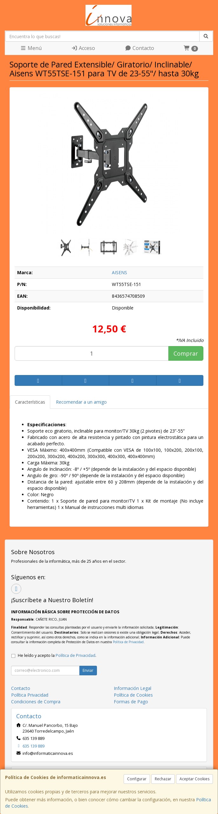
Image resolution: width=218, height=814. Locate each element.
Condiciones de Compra (35, 702)
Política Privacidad (29, 695)
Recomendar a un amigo (81, 402)
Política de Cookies (133, 695)
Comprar (186, 353)
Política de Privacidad (128, 642)
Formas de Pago (131, 702)
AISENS (119, 272)
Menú (31, 48)
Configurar (136, 779)
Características (30, 402)
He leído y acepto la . (57, 655)
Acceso (83, 48)
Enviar (88, 670)
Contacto (139, 48)
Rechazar (163, 779)
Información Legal (132, 688)
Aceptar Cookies (194, 779)
